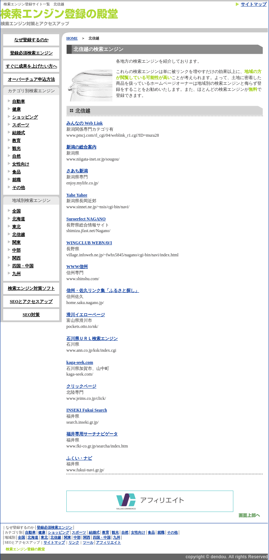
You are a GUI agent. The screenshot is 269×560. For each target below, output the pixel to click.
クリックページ (81, 386)
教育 (16, 140)
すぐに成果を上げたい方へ (31, 66)
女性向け (20, 164)
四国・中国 (23, 265)
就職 (16, 179)
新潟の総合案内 (81, 147)
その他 (18, 187)
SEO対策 (31, 314)
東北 (16, 226)
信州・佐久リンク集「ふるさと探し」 (102, 290)
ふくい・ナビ (79, 458)
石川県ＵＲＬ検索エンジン (92, 338)
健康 (16, 109)
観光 (16, 148)
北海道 (18, 218)
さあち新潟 (77, 170)
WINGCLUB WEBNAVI (89, 242)
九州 (16, 273)
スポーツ (20, 124)
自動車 (18, 101)
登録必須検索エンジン (31, 53)
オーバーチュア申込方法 (31, 79)
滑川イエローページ (85, 314)
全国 (16, 211)
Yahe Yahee (76, 195)
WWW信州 (77, 266)
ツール (88, 542)
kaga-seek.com (79, 362)
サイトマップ (254, 4)
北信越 (18, 234)
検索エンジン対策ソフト (31, 288)
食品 (16, 171)
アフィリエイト (108, 542)
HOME (72, 38)
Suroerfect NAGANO (86, 218)
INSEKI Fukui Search (86, 410)
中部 (16, 250)
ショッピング (25, 117)
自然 (16, 156)
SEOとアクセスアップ (31, 301)
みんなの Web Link (84, 123)
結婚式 (18, 132)
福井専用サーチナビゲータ (92, 433)
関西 (16, 258)
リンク (73, 542)
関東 (16, 242)
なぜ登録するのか (31, 39)
